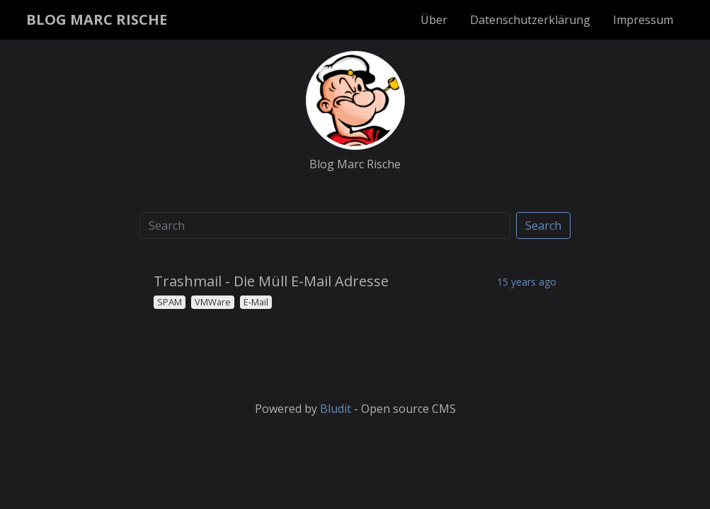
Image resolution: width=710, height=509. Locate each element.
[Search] (325, 225)
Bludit (335, 408)
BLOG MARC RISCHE (96, 19)
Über (433, 20)
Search (543, 225)
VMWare (213, 302)
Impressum (643, 20)
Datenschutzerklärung (530, 20)
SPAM (169, 302)
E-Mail (256, 302)
